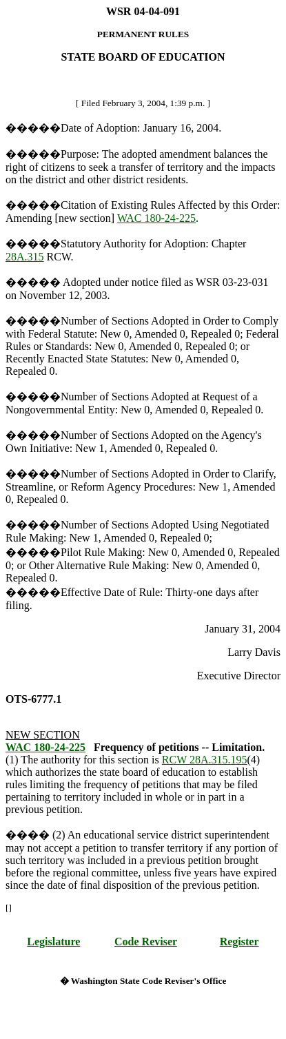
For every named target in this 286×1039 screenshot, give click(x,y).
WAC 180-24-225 (156, 218)
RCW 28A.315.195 (204, 759)
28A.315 (25, 257)
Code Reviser (145, 941)
